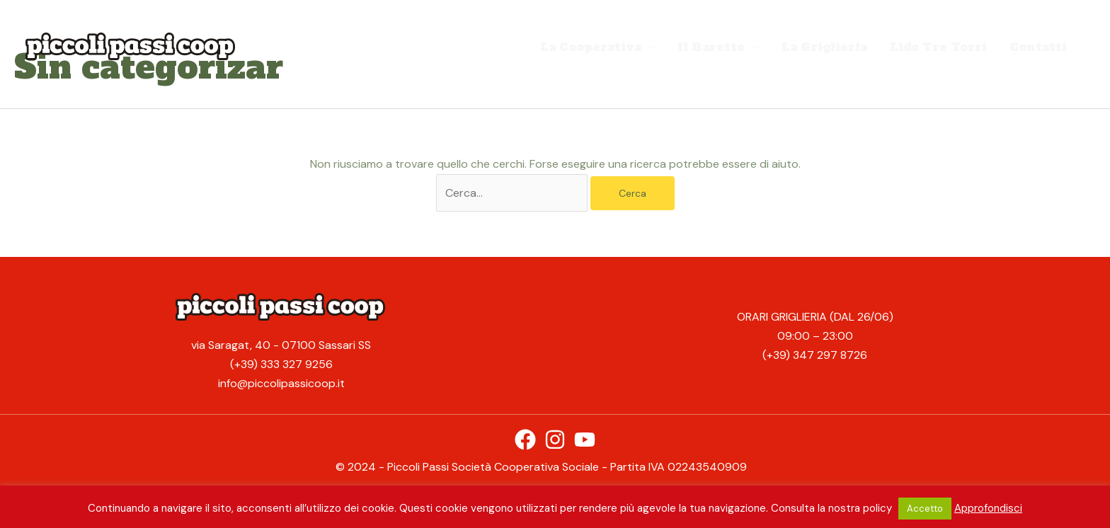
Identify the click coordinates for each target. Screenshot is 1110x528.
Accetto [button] (925, 509)
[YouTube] (584, 439)
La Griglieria (824, 46)
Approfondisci (988, 508)
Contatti (1038, 46)
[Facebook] (525, 439)
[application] (648, 47)
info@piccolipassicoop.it (281, 383)
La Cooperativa (598, 47)
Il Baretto (718, 47)
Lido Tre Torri (938, 46)
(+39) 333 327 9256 (281, 364)
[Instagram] (555, 439)
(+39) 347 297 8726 (814, 355)
